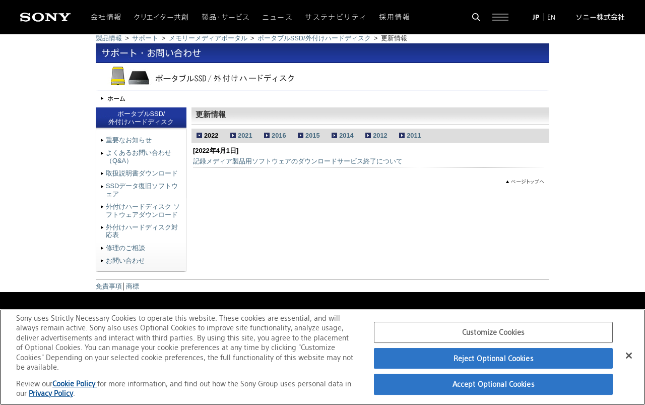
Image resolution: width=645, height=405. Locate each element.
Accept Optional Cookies (494, 384)
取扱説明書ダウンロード (142, 173)
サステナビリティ (336, 17)
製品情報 (109, 38)
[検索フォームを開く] (476, 17)
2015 (312, 135)
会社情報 (106, 17)
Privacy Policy (51, 393)
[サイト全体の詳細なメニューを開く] (500, 17)
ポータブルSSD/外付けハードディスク (314, 38)
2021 (245, 135)
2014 (346, 135)
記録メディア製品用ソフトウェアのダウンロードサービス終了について (298, 161)
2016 (279, 135)
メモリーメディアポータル (208, 38)
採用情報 (394, 17)
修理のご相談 (125, 248)
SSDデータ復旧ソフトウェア (142, 189)
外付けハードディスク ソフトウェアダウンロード (143, 210)
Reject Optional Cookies (494, 358)
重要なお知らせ (129, 140)
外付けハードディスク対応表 (142, 231)
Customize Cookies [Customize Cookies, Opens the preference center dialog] (493, 332)
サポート (145, 38)
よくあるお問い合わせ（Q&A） (138, 156)
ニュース (277, 17)
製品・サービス (226, 17)
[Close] (629, 355)
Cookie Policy (74, 383)
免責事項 (109, 286)
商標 (132, 286)
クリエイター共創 (161, 17)
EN (551, 17)
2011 (414, 135)
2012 (380, 135)
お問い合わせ (125, 260)
